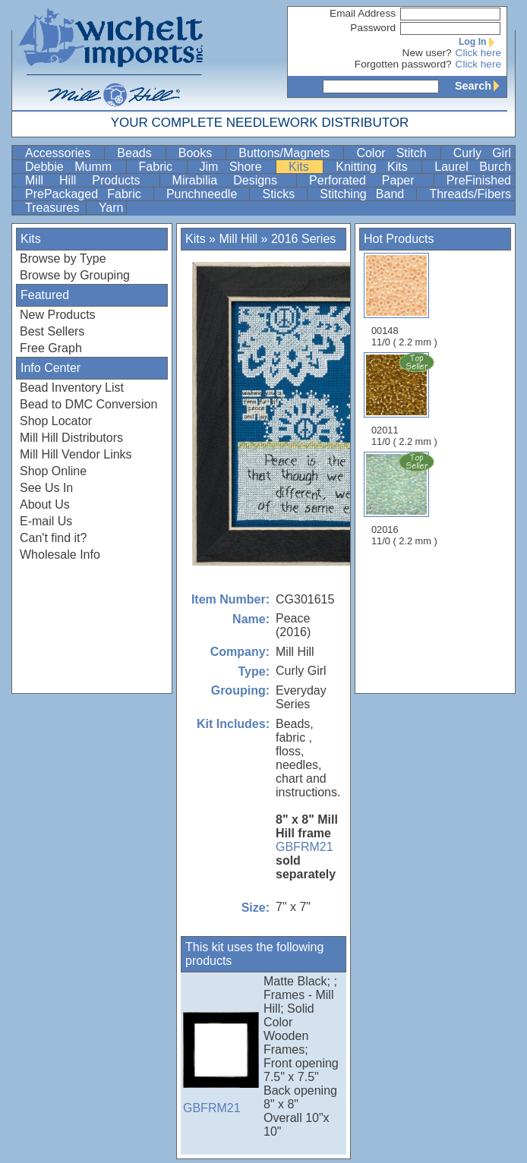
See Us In (46, 487)
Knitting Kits (377, 166)
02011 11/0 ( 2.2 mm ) (405, 399)
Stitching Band (366, 194)
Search (480, 86)
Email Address (363, 13)
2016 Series (303, 238)
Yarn (111, 207)
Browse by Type (63, 258)
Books (200, 153)
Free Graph (51, 348)
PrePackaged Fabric (87, 194)
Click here (478, 52)
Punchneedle (206, 194)
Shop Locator (56, 420)
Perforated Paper (370, 180)
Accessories (63, 153)
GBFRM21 (304, 846)
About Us (45, 504)
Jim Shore (236, 166)
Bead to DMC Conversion (88, 404)
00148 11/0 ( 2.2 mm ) (404, 300)
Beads (139, 153)
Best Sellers (52, 331)
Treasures (54, 207)
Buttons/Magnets (289, 153)
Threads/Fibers (470, 194)
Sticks (283, 194)
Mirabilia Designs (233, 180)
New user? (427, 52)
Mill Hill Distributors (71, 437)
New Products (58, 314)
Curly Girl (482, 153)
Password (373, 27)
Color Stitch (396, 153)
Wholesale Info (60, 554)
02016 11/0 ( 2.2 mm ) (405, 499)
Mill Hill (238, 238)
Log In (480, 41)
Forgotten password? (403, 64)
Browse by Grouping (75, 275)
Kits (304, 166)
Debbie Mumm (74, 166)
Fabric (161, 166)
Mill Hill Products (90, 180)
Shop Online (53, 471)
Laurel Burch (472, 166)
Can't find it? (53, 537)
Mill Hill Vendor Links (76, 454)
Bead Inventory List (72, 387)
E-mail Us (46, 521)
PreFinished (479, 180)
